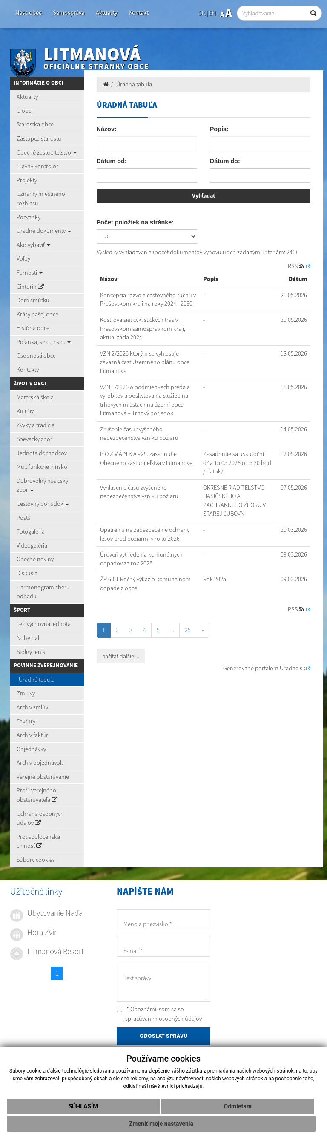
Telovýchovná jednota (44, 624)
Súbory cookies (36, 860)
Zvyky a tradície (35, 425)
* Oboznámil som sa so (159, 1013)
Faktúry (26, 721)
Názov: (107, 129)
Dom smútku (33, 300)
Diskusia (27, 573)
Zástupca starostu (39, 138)
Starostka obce (35, 124)
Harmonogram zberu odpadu (43, 591)
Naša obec (28, 13)
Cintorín (30, 286)
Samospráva (68, 13)
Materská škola (35, 397)
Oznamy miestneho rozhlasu (41, 198)
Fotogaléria (31, 531)
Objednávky (31, 749)
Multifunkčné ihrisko (42, 467)
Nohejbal (28, 638)
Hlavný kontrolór (37, 166)
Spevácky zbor (34, 439)
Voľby (23, 258)
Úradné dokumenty (44, 231)
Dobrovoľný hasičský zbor (42, 485)
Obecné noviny (35, 559)
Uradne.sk (292, 668)
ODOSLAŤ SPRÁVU (163, 1036)
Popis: (219, 129)
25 (188, 630)
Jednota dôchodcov (42, 453)
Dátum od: (112, 161)
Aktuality (106, 13)
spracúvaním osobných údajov (163, 1018)
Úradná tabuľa (36, 679)
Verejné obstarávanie (43, 776)
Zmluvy (26, 693)
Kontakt (138, 13)
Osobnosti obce (36, 355)
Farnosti (30, 272)
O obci (24, 111)
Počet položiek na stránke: (135, 222)
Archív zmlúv (32, 707)
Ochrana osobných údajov (40, 818)
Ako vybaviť (33, 245)
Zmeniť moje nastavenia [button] (161, 1123)
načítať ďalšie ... (120, 656)
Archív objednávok (40, 762)
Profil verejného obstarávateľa (37, 794)
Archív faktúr (32, 735)
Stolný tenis (31, 652)
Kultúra (26, 411)
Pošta (24, 518)
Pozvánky (28, 217)
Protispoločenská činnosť (38, 841)
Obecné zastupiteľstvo (47, 152)
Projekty (27, 180)
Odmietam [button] (238, 1106)
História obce (33, 328)
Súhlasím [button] (83, 1106)
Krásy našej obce (37, 314)
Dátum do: (225, 161)
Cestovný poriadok (43, 504)
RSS (296, 266)
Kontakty (28, 369)
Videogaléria (32, 545)
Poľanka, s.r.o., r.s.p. (44, 342)
